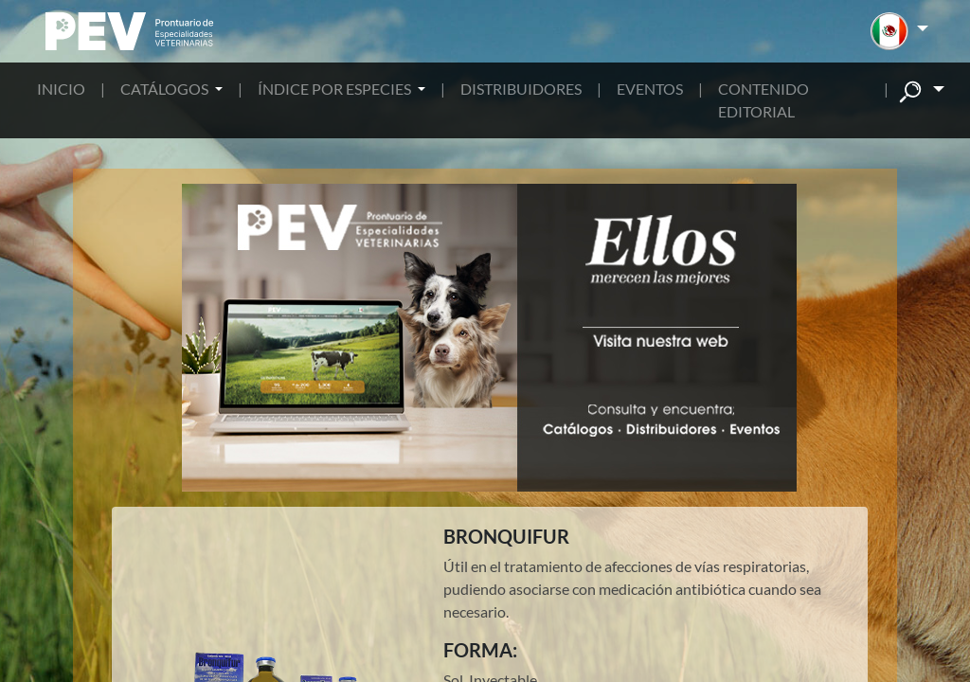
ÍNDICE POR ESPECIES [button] (336, 89)
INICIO (61, 89)
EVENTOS (650, 89)
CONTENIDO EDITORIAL (763, 100)
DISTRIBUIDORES (521, 89)
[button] (899, 31)
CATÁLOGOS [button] (165, 89)
